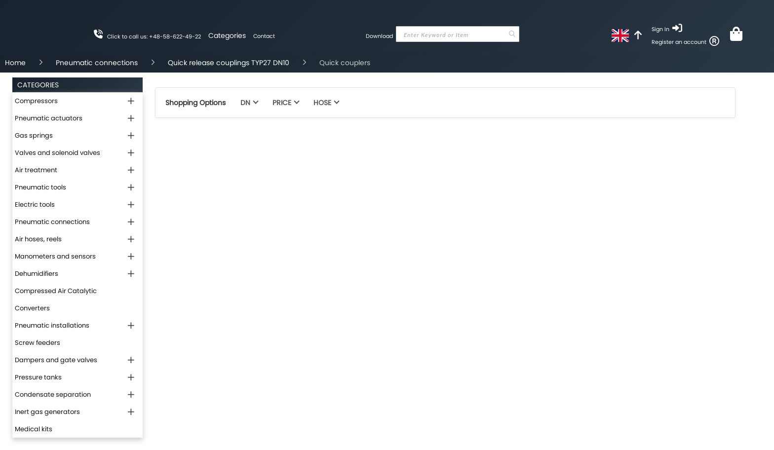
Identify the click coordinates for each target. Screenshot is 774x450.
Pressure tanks (38, 377)
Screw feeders (37, 342)
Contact (264, 36)
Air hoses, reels (38, 239)
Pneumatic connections (97, 63)
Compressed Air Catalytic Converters (56, 299)
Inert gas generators (47, 411)
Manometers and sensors (55, 256)
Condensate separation (53, 394)
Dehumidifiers (36, 273)
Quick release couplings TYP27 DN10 (228, 63)
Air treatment (36, 170)
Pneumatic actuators (48, 118)
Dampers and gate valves (56, 360)
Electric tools (35, 204)
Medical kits (33, 429)
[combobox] (457, 34)
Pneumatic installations (52, 325)
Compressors (36, 101)
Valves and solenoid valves (57, 152)
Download (379, 36)
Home (15, 63)
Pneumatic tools (40, 187)
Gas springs (34, 135)
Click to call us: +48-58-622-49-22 (154, 36)
